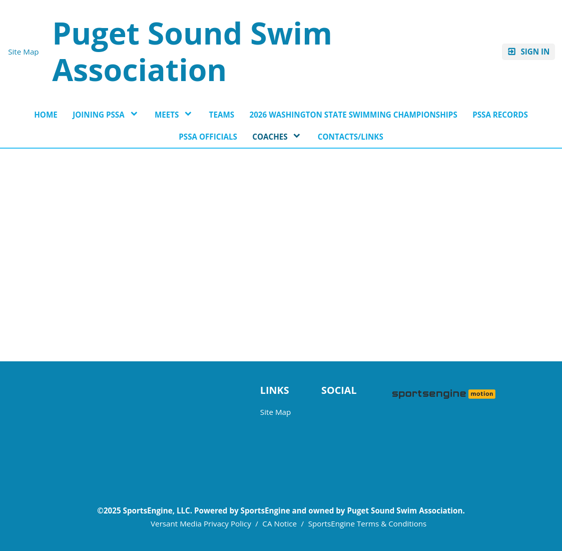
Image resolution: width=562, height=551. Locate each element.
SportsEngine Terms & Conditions (367, 523)
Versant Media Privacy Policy (201, 523)
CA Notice (279, 523)
